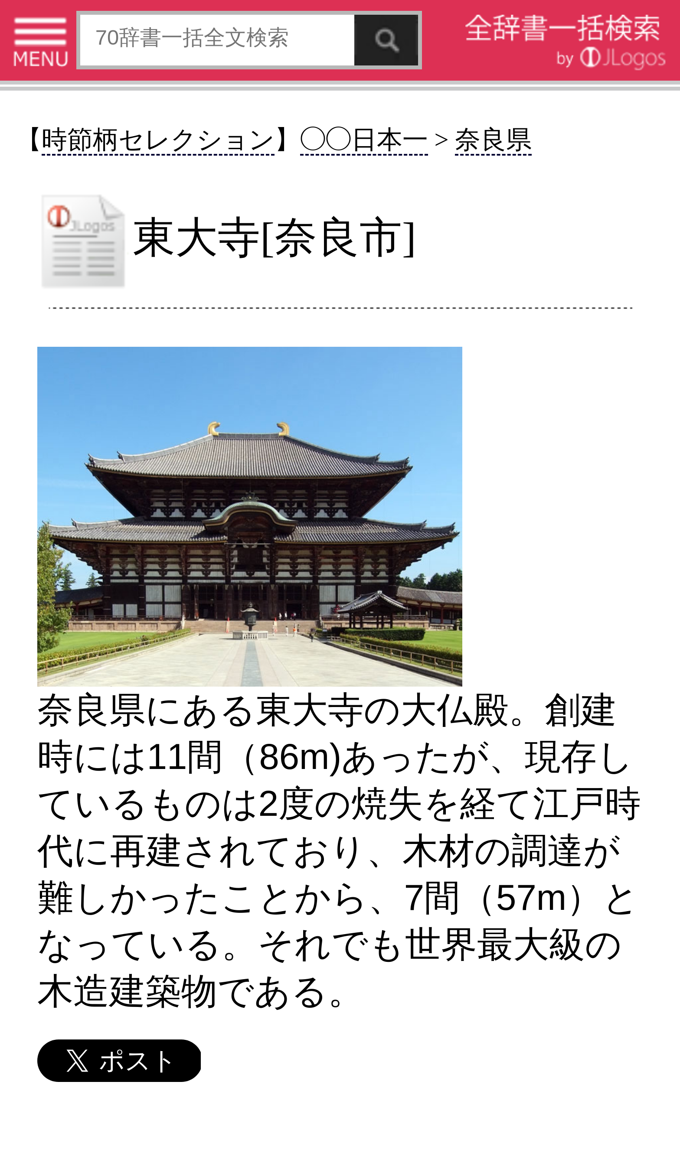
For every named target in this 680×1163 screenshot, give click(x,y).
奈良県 (493, 140)
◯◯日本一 (364, 140)
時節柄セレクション (158, 140)
